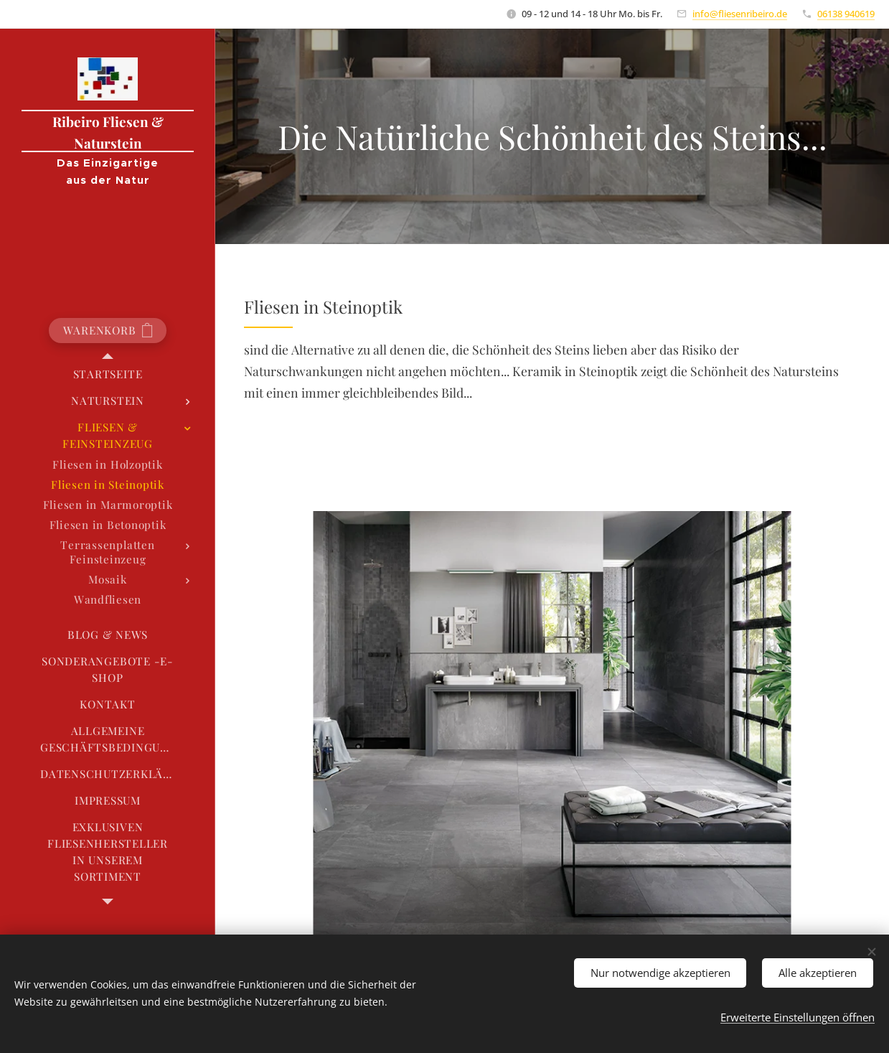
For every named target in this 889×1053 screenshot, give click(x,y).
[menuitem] (107, 374)
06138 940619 (846, 13)
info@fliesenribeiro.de (739, 13)
